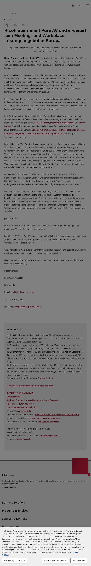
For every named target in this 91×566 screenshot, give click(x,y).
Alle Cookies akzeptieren (55, 560)
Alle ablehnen (78, 560)
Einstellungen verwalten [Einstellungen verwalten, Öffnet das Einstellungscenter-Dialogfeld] (14, 560)
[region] (45, 546)
